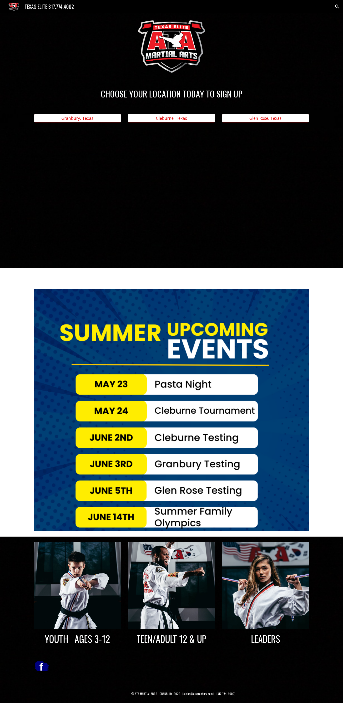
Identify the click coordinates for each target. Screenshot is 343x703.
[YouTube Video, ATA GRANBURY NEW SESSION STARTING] (171, 191)
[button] (337, 6)
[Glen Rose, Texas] (265, 118)
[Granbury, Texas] (77, 118)
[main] (171, 93)
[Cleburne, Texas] (171, 118)
